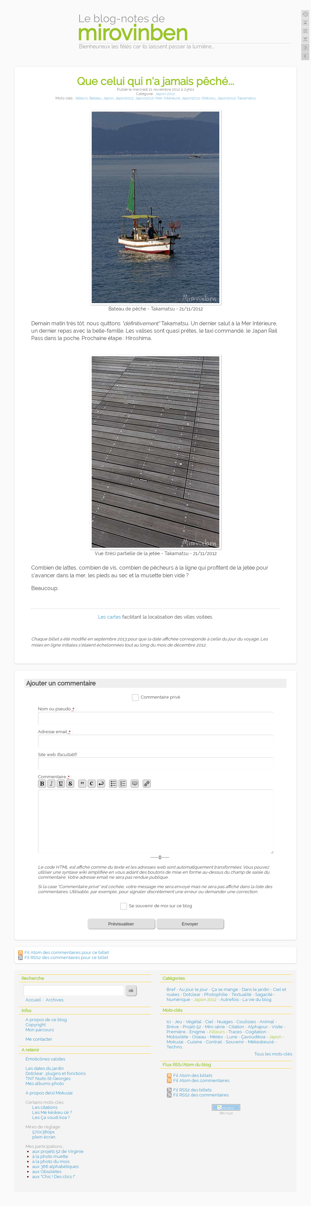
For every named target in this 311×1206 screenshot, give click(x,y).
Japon (108, 98)
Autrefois (229, 999)
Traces (235, 1031)
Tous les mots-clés (273, 1053)
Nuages (225, 1021)
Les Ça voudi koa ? (51, 1117)
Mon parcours (40, 1029)
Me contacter (39, 1039)
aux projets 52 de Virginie (58, 1151)
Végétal (194, 1021)
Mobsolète (177, 1036)
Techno (174, 1046)
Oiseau (199, 1036)
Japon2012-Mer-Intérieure (157, 98)
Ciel (209, 1021)
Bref (171, 989)
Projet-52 (192, 1026)
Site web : (58, 754)
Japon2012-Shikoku (199, 98)
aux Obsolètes (46, 1171)
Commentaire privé (160, 697)
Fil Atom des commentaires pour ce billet (67, 952)
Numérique (178, 999)
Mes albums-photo (45, 1083)
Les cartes (109, 617)
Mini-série (215, 1026)
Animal (267, 1021)
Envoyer (190, 923)
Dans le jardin (255, 989)
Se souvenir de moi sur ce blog (160, 906)
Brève (173, 1026)
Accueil (33, 999)
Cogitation (256, 1031)
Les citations (44, 1107)
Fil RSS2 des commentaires (201, 1094)
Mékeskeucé (261, 1041)
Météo (216, 1036)
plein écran (43, 1136)
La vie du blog (256, 999)
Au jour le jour (193, 989)
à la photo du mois (51, 1161)
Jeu (178, 1021)
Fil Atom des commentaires (201, 1080)
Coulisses (246, 1021)
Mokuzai (175, 1041)
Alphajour (258, 1026)
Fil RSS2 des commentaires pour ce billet (66, 957)
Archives (54, 999)
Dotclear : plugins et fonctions (56, 1073)
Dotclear (192, 994)
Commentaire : (55, 776)
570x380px (43, 1131)
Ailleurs (81, 98)
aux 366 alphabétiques (55, 1166)
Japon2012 (124, 98)
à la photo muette (50, 1156)
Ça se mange (225, 989)
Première (176, 1031)
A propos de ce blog (46, 1019)
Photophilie (216, 994)
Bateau (95, 98)
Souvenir (235, 1041)
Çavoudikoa (253, 1036)
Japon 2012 (165, 94)
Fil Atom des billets (192, 1075)
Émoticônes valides (45, 1059)
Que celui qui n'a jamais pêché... (155, 81)
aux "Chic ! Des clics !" (53, 1176)
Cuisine (194, 1041)
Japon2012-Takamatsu (236, 98)
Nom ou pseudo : (57, 708)
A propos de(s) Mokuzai (49, 1092)
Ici (169, 1021)
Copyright (36, 1024)
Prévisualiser (121, 923)
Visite (277, 1026)
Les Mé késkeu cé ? (52, 1112)
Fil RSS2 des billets (192, 1089)
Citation (236, 1026)
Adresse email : (55, 731)
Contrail (214, 1041)
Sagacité (264, 994)
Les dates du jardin (45, 1068)
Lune (232, 1036)
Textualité (241, 994)
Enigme (197, 1031)
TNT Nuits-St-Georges (48, 1078)
